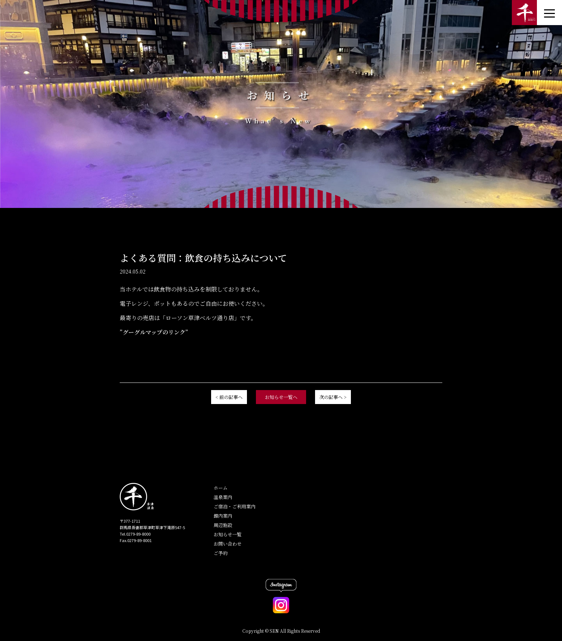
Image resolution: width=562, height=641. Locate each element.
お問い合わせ (228, 543)
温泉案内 (223, 497)
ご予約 (221, 553)
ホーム (221, 487)
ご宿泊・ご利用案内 (235, 506)
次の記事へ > (333, 397)
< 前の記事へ (229, 397)
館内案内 (223, 515)
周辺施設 (223, 525)
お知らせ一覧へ (281, 397)
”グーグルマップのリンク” (154, 332)
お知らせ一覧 (228, 534)
